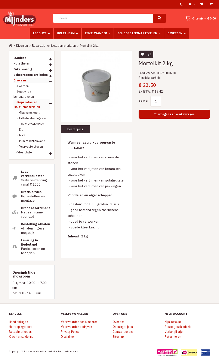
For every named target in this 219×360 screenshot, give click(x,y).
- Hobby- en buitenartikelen (23, 94)
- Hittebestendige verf (30, 118)
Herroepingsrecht (21, 327)
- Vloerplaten (23, 152)
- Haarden (21, 86)
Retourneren (173, 337)
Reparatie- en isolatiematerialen (54, 46)
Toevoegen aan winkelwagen (174, 114)
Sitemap (118, 337)
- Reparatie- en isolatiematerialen (26, 104)
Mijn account (173, 322)
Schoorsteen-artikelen (137, 33)
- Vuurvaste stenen (28, 146)
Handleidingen (18, 322)
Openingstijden (123, 327)
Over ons (118, 322)
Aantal (143, 101)
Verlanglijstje (174, 332)
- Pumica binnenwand (29, 141)
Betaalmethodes (20, 332)
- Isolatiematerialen (28, 124)
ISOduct (40, 33)
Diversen (174, 33)
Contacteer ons (123, 332)
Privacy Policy (70, 332)
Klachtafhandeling (21, 337)
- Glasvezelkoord (26, 113)
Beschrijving (75, 129)
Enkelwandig (96, 33)
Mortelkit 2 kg (89, 46)
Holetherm (66, 33)
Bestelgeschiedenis (178, 327)
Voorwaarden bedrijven (76, 327)
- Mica (19, 135)
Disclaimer (68, 337)
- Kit (18, 130)
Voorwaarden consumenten (79, 322)
